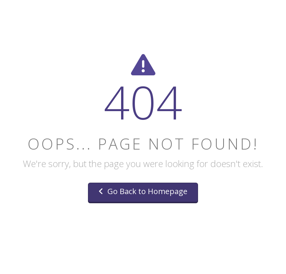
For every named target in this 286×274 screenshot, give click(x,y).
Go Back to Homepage (143, 191)
